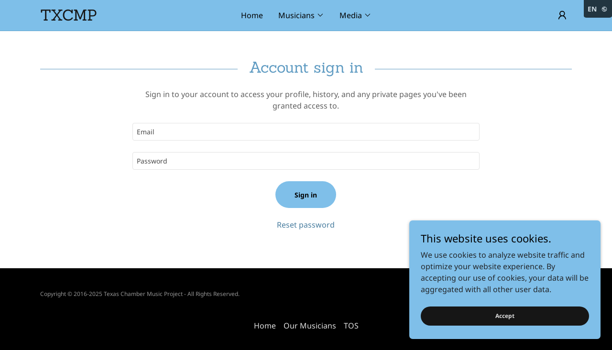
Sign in (306, 194)
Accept (504, 316)
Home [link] (252, 15)
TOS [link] (351, 325)
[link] (106, 17)
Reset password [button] (306, 224)
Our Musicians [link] (310, 325)
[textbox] (305, 132)
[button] (301, 15)
